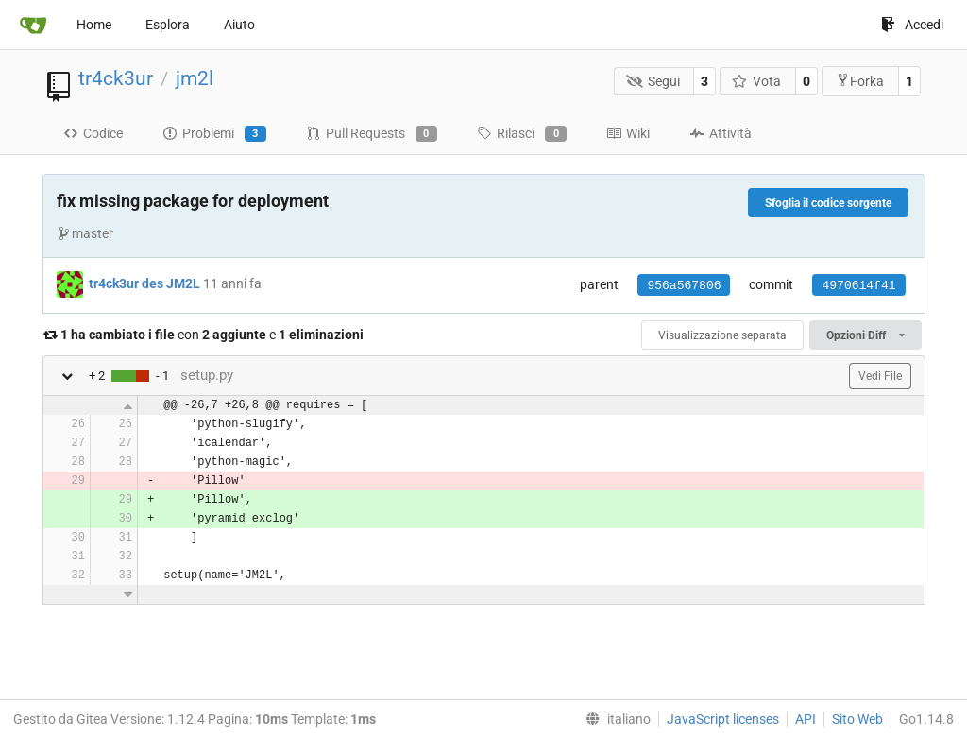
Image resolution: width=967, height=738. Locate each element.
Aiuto (239, 24)
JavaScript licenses (723, 719)
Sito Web (857, 719)
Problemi (214, 134)
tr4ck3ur (115, 78)
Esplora (167, 24)
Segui (653, 81)
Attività (720, 133)
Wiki (628, 133)
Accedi (912, 24)
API (805, 719)
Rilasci (522, 134)
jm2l (194, 78)
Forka (860, 81)
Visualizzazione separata (722, 335)
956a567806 (684, 286)
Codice (93, 133)
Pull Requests (371, 134)
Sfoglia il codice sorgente (828, 203)
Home (93, 24)
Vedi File (880, 376)
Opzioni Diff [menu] (865, 335)
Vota (757, 81)
